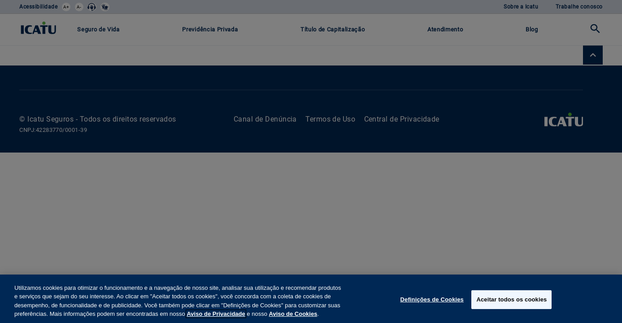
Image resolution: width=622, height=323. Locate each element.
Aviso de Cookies (293, 313)
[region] (311, 299)
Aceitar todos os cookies (511, 299)
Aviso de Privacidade (216, 313)
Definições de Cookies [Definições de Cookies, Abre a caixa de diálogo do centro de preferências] (432, 299)
